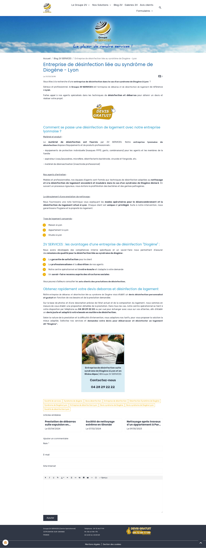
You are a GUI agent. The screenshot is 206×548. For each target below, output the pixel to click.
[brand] (47, 8)
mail (104, 309)
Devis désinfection (93, 401)
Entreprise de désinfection (115, 401)
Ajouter (50, 518)
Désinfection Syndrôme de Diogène (144, 401)
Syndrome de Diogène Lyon (55, 405)
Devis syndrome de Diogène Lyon (140, 405)
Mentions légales (92, 544)
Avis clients (146, 4)
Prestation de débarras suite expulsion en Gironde (60, 423)
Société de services (52, 401)
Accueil (47, 58)
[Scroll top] (200, 542)
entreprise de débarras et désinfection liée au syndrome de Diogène (86, 294)
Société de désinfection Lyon (56, 409)
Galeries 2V (131, 4)
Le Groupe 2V (79, 4)
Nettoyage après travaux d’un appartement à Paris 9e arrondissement (144, 423)
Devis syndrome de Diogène (111, 405)
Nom (45, 443)
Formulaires (143, 10)
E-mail (46, 454)
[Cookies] (6, 543)
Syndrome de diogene (73, 401)
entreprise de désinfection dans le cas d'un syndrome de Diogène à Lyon (113, 81)
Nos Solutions (100, 4)
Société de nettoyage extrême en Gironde (100, 423)
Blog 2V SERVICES (62, 58)
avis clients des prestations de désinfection (103, 281)
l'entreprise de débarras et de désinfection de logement (130, 87)
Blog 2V (118, 4)
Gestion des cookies (112, 544)
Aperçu (103, 478)
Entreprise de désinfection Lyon (83, 405)
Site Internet (49, 466)
